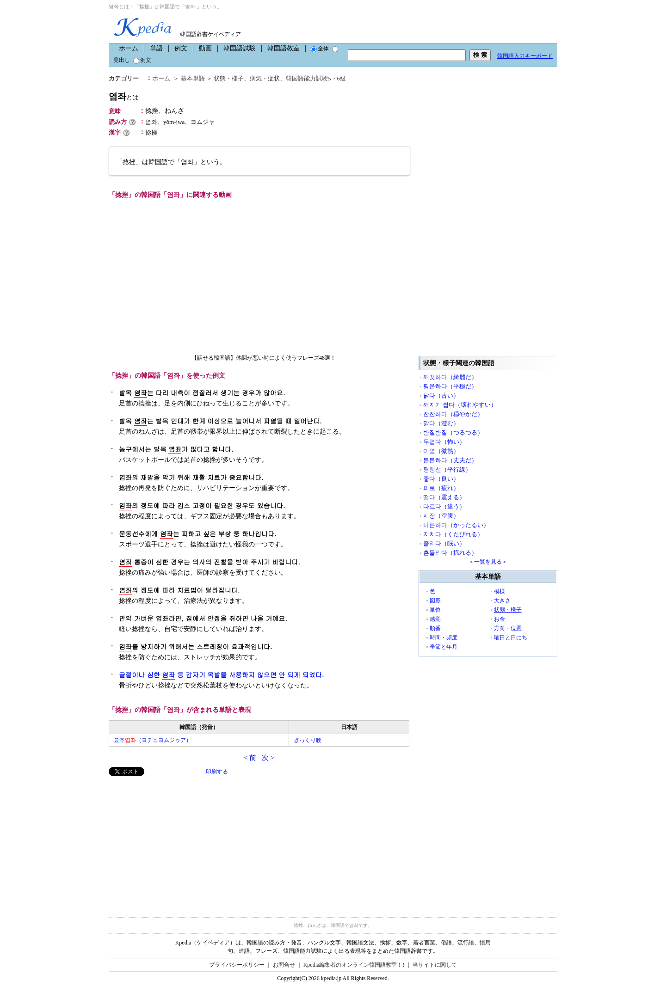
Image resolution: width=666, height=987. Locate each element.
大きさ (502, 600)
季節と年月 (443, 647)
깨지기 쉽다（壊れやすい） (460, 404)
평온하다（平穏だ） (450, 386)
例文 (180, 48)
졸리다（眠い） (444, 543)
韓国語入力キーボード (525, 56)
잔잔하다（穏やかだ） (453, 414)
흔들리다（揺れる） (450, 552)
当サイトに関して (435, 965)
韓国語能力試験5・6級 (316, 78)
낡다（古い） (441, 395)
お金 (499, 619)
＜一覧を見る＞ (488, 561)
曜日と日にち (510, 637)
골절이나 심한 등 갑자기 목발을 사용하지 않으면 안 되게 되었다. (221, 675)
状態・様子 (229, 78)
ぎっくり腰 (307, 740)
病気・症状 (265, 78)
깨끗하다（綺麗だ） (450, 377)
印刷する (217, 771)
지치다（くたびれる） (453, 534)
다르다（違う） (444, 506)
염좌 (123, 96)
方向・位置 (508, 628)
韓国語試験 (239, 48)
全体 (320, 48)
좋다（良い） (441, 478)
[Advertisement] (178, 841)
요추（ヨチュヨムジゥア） (152, 740)
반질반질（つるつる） (453, 432)
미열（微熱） (441, 451)
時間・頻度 (443, 637)
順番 (435, 628)
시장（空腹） (441, 515)
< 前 (250, 757)
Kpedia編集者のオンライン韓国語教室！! (354, 965)
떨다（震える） (444, 497)
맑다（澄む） (441, 423)
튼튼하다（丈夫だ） (450, 460)
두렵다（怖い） (444, 441)
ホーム (128, 48)
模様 (499, 591)
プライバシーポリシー (237, 965)
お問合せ (284, 965)
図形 (435, 600)
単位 (435, 610)
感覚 (435, 619)
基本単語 (193, 78)
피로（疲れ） (441, 487)
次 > (268, 757)
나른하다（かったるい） (456, 524)
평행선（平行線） (447, 469)
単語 (156, 48)
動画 (205, 48)
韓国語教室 (283, 48)
